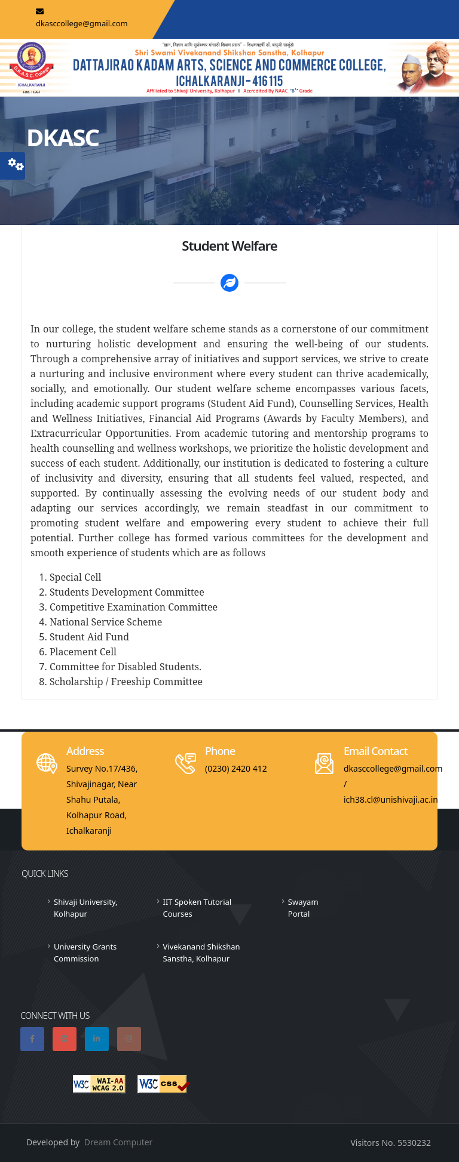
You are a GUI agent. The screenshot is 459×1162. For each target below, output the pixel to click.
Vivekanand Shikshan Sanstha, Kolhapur (201, 952)
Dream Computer (118, 1142)
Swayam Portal (303, 907)
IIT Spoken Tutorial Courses (197, 907)
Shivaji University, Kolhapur (86, 907)
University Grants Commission (85, 952)
